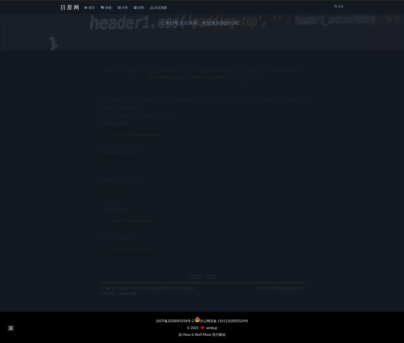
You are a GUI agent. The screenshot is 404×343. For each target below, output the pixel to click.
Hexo (186, 334)
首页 (89, 8)
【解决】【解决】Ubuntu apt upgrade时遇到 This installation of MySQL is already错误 (147, 291)
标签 (106, 8)
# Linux (210, 275)
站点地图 (158, 8)
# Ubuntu (195, 275)
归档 (139, 8)
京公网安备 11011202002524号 (224, 321)
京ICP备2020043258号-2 (175, 321)
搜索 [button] (339, 6)
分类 (123, 8)
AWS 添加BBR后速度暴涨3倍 (280, 288)
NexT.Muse (203, 334)
